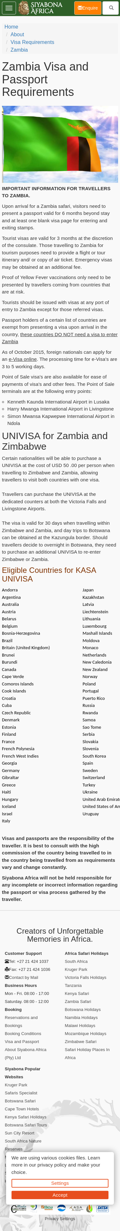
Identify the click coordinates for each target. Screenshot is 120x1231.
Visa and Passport (22, 1041)
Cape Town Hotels (22, 1109)
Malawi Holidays (80, 1025)
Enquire (89, 7)
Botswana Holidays (83, 1009)
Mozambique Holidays (86, 1033)
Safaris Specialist (21, 1093)
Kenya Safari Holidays (25, 1117)
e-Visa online (23, 359)
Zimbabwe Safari (81, 1041)
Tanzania (73, 985)
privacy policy (52, 1164)
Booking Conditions (23, 1033)
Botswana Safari (20, 1101)
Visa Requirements (32, 42)
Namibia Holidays (81, 1017)
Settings (60, 1183)
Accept (59, 1194)
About (17, 34)
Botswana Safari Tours (26, 1125)
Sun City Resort (20, 1133)
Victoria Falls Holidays (86, 977)
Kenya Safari (77, 993)
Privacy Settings (60, 1218)
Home (11, 27)
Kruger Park (76, 969)
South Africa (76, 961)
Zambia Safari (78, 1001)
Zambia (19, 50)
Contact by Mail (23, 977)
